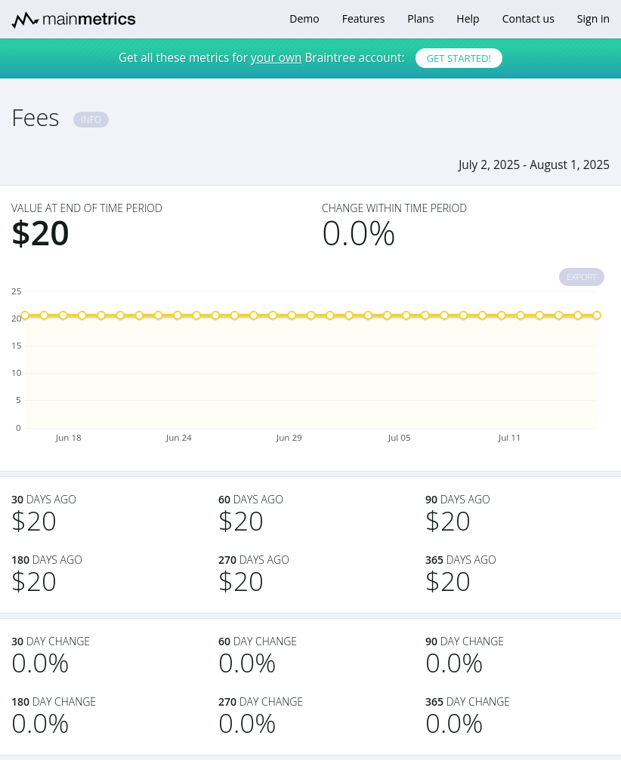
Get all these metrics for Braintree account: (310, 58)
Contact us (528, 18)
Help (467, 18)
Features (363, 18)
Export (582, 276)
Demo (304, 18)
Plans (420, 18)
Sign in (593, 18)
